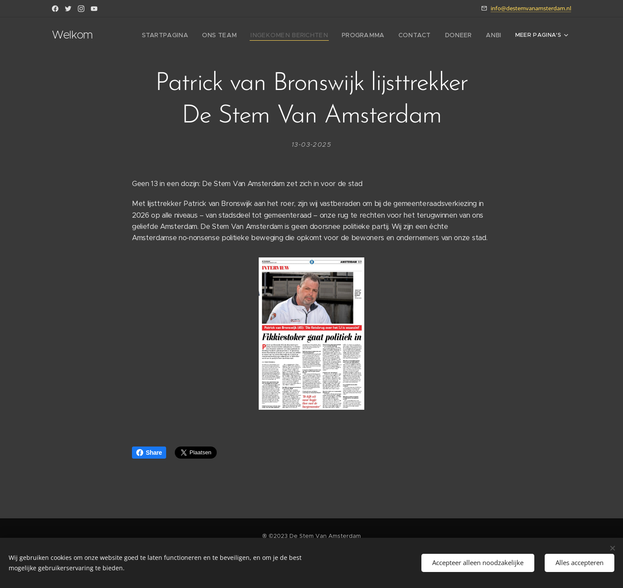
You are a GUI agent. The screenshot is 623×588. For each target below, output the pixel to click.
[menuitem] (191, 35)
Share (149, 452)
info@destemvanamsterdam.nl (531, 8)
